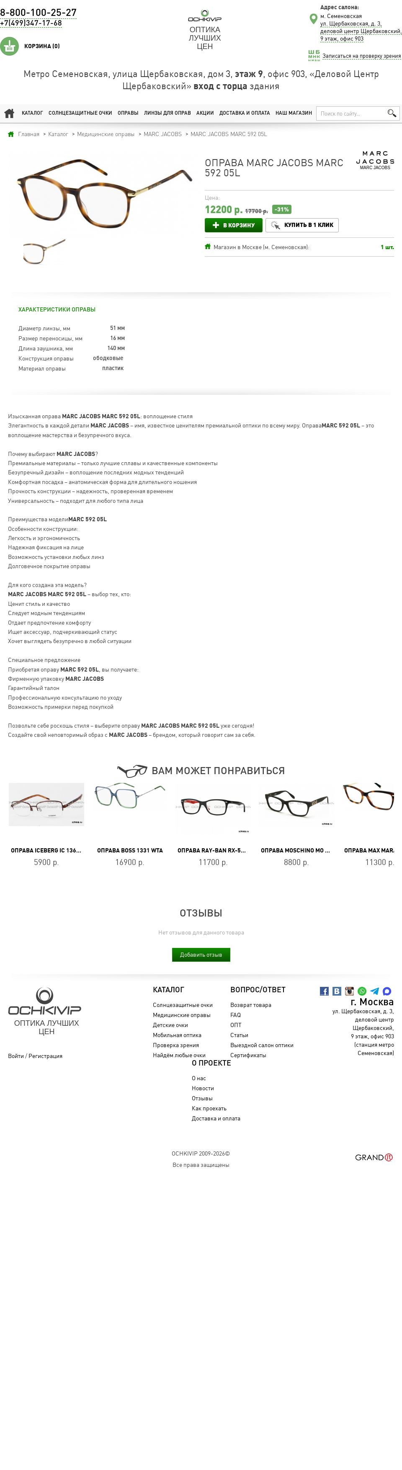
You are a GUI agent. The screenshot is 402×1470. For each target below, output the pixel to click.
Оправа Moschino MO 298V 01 (303, 850)
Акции (205, 113)
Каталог (32, 113)
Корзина (42, 46)
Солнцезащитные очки (80, 113)
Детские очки (170, 1024)
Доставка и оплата (244, 113)
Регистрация (45, 1055)
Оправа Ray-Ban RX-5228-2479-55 (227, 850)
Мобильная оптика (177, 1034)
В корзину (239, 225)
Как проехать (209, 1108)
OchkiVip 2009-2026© (201, 1153)
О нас (199, 1077)
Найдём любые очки (179, 1054)
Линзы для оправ (167, 113)
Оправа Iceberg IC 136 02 (47, 850)
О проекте (211, 1063)
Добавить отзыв (201, 954)
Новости (203, 1088)
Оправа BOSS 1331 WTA (130, 850)
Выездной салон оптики (262, 1044)
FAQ (235, 1014)
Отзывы (202, 1098)
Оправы (128, 113)
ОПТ (236, 1024)
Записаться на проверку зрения (361, 55)
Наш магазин (294, 113)
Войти (16, 1055)
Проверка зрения (176, 1044)
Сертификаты (248, 1054)
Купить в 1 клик (308, 224)
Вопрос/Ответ (258, 990)
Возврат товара (250, 1004)
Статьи (239, 1034)
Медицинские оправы (182, 1014)
